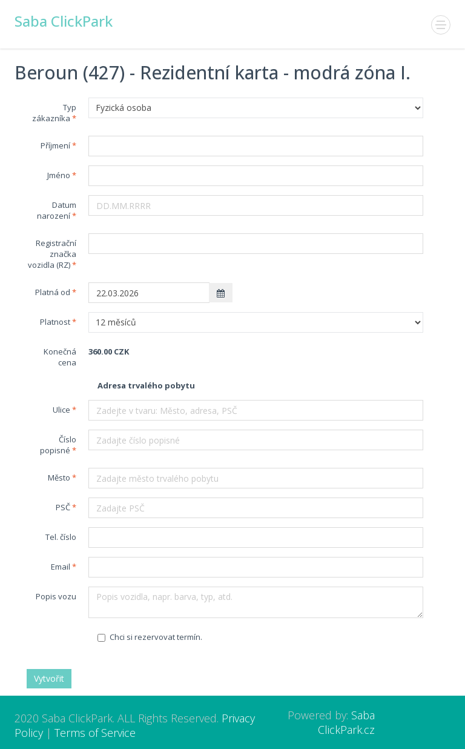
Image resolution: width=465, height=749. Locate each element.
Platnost (55, 321)
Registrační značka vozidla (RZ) (52, 254)
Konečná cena (60, 357)
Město (59, 477)
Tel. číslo (60, 536)
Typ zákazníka (54, 113)
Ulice (61, 409)
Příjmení (55, 145)
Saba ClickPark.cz (346, 722)
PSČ (63, 507)
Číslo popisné (58, 445)
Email (60, 566)
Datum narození (56, 210)
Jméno (58, 175)
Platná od (52, 292)
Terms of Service (95, 732)
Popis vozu (56, 596)
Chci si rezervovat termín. (149, 636)
